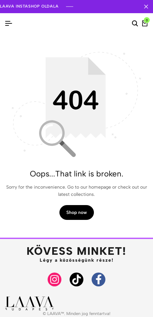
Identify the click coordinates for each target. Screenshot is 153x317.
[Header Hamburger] (8, 23)
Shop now (76, 212)
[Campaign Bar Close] (146, 6)
